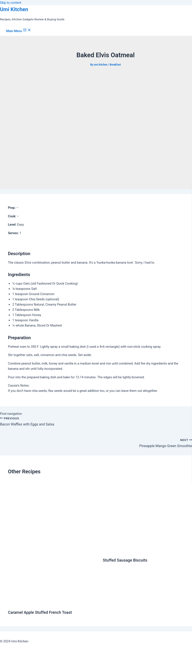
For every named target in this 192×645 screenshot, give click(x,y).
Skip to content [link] (10, 3)
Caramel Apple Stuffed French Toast (40, 612)
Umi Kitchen (14, 9)
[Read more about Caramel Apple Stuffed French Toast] (52, 603)
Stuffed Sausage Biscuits (125, 560)
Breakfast (115, 64)
